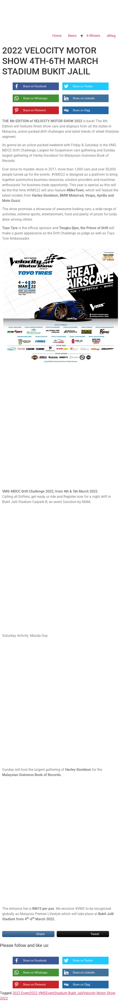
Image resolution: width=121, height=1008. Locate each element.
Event (50, 993)
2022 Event (21, 993)
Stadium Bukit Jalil (69, 993)
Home (56, 36)
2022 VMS (38, 993)
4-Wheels (93, 36)
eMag (111, 36)
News (72, 36)
